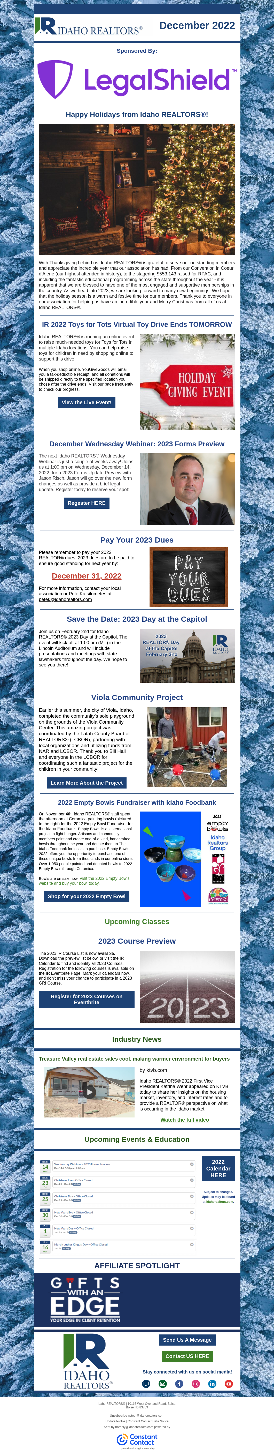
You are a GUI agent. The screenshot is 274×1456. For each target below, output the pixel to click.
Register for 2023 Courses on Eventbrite (87, 999)
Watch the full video (184, 1120)
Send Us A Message (187, 1340)
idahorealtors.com (219, 1202)
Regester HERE (87, 503)
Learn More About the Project (87, 783)
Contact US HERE (187, 1356)
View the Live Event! (87, 402)
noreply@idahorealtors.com (134, 1427)
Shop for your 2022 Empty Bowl (87, 896)
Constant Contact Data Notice (148, 1421)
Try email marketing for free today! (137, 1448)
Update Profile (115, 1421)
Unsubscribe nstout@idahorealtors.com (137, 1415)
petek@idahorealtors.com (65, 599)
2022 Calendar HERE (218, 1169)
